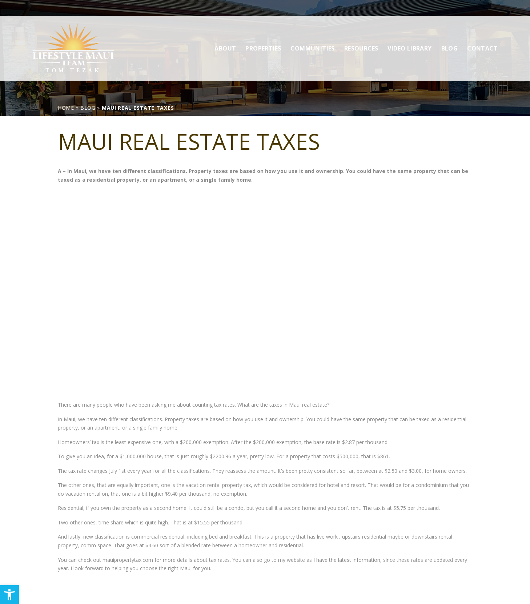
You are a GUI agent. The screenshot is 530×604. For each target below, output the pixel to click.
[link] (9, 594)
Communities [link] (312, 32)
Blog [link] (449, 32)
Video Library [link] (409, 32)
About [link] (225, 32)
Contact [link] (482, 32)
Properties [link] (263, 32)
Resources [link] (361, 32)
